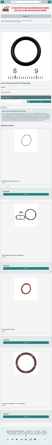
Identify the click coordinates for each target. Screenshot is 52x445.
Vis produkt (26, 194)
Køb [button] (34, 101)
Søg (40, 1)
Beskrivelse (3, 107)
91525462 (14, 432)
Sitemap (44, 434)
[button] (26, 25)
